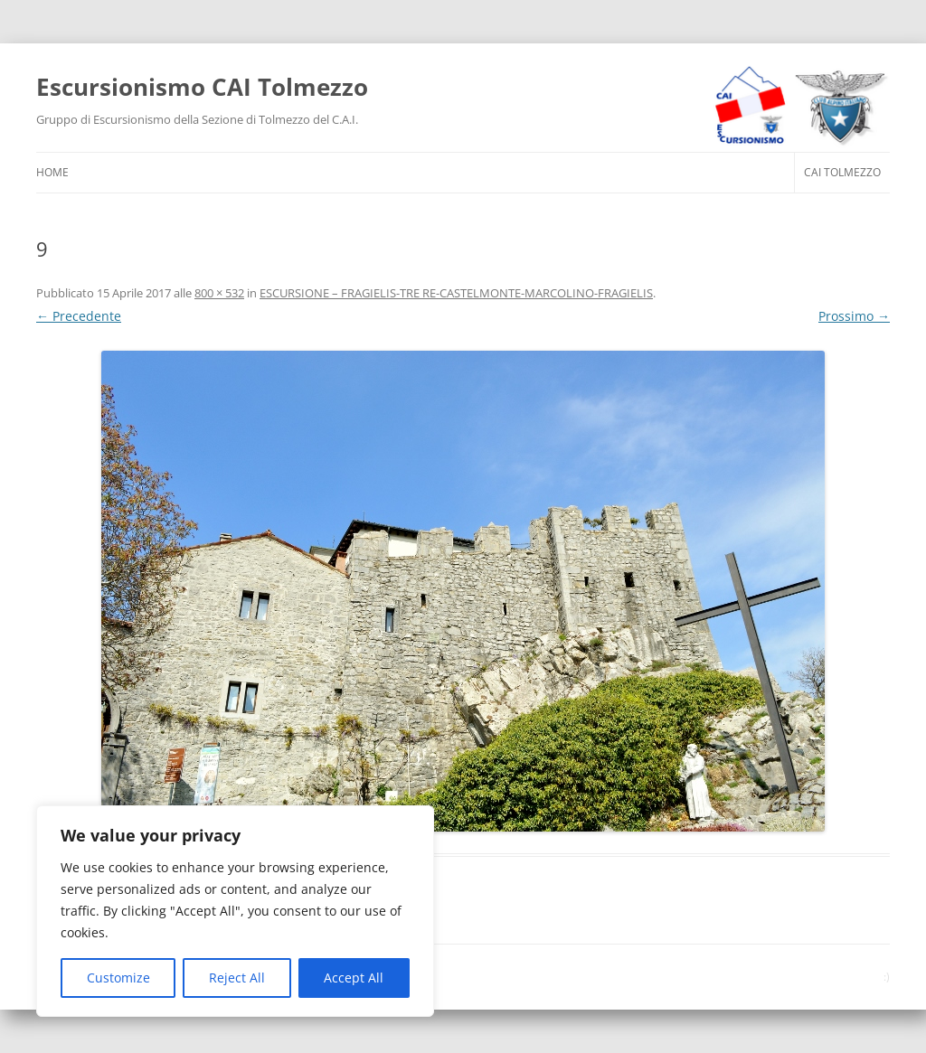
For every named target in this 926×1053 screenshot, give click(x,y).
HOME (52, 172)
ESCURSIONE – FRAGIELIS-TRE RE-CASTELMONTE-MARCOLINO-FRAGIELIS (456, 293)
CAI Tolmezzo (842, 172)
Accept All (353, 977)
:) (886, 976)
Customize (118, 977)
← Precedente (78, 315)
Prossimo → (854, 315)
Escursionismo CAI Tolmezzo (202, 87)
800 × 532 (219, 293)
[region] (235, 911)
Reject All (237, 977)
